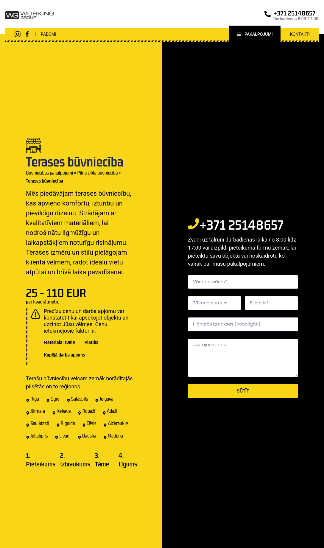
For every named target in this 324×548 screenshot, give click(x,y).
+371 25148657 (294, 13)
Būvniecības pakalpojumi (49, 174)
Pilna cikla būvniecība (97, 174)
